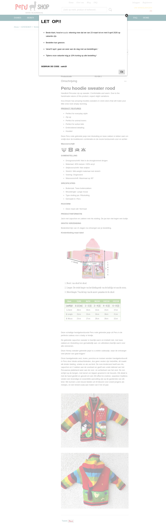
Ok (121, 72)
